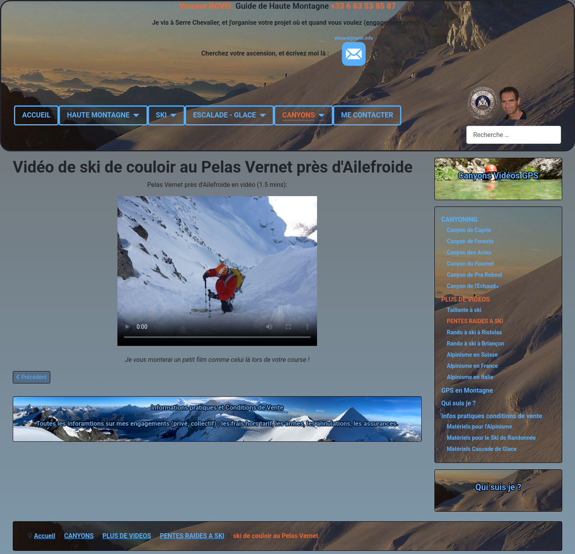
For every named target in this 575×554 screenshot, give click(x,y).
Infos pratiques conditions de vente (491, 416)
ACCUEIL (36, 115)
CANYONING (459, 219)
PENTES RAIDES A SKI (475, 321)
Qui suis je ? (458, 403)
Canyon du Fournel (470, 263)
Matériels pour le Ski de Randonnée (491, 438)
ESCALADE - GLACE (224, 115)
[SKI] (171, 115)
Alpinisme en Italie (470, 377)
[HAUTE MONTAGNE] (134, 115)
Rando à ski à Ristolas (474, 332)
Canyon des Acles (469, 252)
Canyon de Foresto (470, 241)
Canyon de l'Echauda (472, 286)
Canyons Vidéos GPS (498, 176)
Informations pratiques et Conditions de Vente (217, 407)
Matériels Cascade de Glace (482, 449)
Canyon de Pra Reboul (474, 275)
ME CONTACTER (367, 115)
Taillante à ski (464, 310)
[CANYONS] (320, 115)
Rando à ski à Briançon (475, 343)
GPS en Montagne (467, 390)
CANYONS (298, 115)
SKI (161, 115)
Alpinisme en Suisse (472, 354)
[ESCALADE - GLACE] (261, 115)
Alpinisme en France (472, 366)
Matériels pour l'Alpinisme (479, 426)
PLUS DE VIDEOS (465, 299)
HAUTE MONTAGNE (98, 115)
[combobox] (513, 135)
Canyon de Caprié (469, 230)
